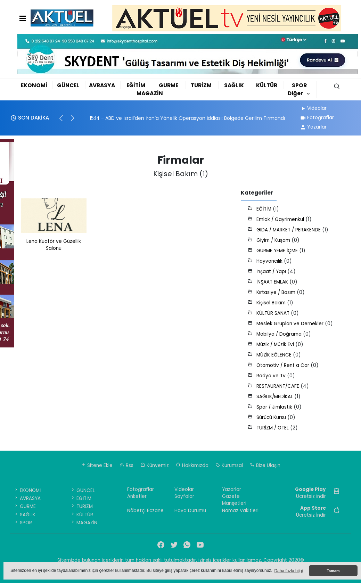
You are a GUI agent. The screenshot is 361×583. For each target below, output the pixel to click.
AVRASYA (102, 85)
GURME (168, 85)
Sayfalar (184, 496)
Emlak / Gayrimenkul (280, 219)
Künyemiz (154, 465)
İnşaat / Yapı (271, 271)
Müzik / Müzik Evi (275, 344)
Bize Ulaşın (265, 465)
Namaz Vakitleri (240, 510)
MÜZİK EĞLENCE (274, 355)
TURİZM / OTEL (273, 428)
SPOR (299, 85)
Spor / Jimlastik (275, 407)
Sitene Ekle (97, 465)
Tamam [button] (333, 571)
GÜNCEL (68, 85)
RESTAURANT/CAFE (278, 386)
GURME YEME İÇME (277, 250)
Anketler (137, 496)
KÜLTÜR (266, 85)
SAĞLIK (234, 85)
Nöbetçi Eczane (145, 510)
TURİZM (201, 85)
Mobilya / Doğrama (279, 334)
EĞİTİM (135, 85)
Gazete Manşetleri (234, 500)
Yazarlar (313, 126)
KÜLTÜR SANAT (273, 313)
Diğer (295, 93)
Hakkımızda (192, 465)
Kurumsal (229, 465)
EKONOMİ (34, 85)
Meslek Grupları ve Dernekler (290, 323)
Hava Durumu (190, 510)
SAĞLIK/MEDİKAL (275, 396)
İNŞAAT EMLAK (272, 282)
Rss (126, 465)
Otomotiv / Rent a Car (283, 365)
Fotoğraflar (317, 117)
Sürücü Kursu (271, 417)
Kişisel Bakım (271, 302)
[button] (64, 121)
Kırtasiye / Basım (276, 292)
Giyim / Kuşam (274, 240)
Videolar (313, 108)
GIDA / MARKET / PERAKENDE (289, 230)
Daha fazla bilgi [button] (288, 570)
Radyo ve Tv (271, 375)
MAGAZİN (150, 93)
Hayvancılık (270, 261)
